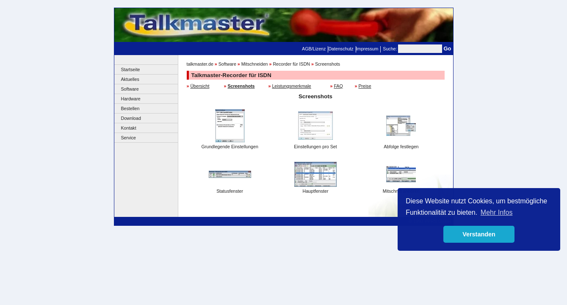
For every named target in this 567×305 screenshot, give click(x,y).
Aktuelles (130, 79)
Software (130, 89)
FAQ (338, 86)
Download (131, 118)
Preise (364, 86)
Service (128, 137)
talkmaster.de (200, 64)
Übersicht (199, 86)
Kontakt (128, 127)
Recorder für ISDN (291, 64)
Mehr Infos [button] (497, 212)
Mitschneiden (254, 64)
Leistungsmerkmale (291, 86)
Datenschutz (340, 48)
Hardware (131, 98)
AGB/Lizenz (314, 48)
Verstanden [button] (478, 234)
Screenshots (327, 64)
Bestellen (130, 108)
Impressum (367, 48)
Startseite (130, 69)
